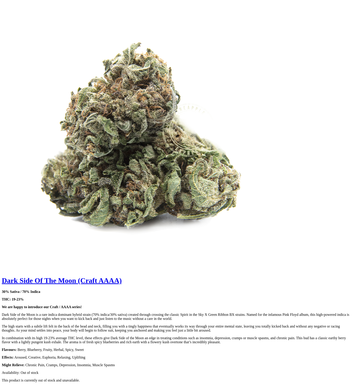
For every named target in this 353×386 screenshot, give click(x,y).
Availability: (11, 373)
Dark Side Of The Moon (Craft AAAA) (62, 280)
